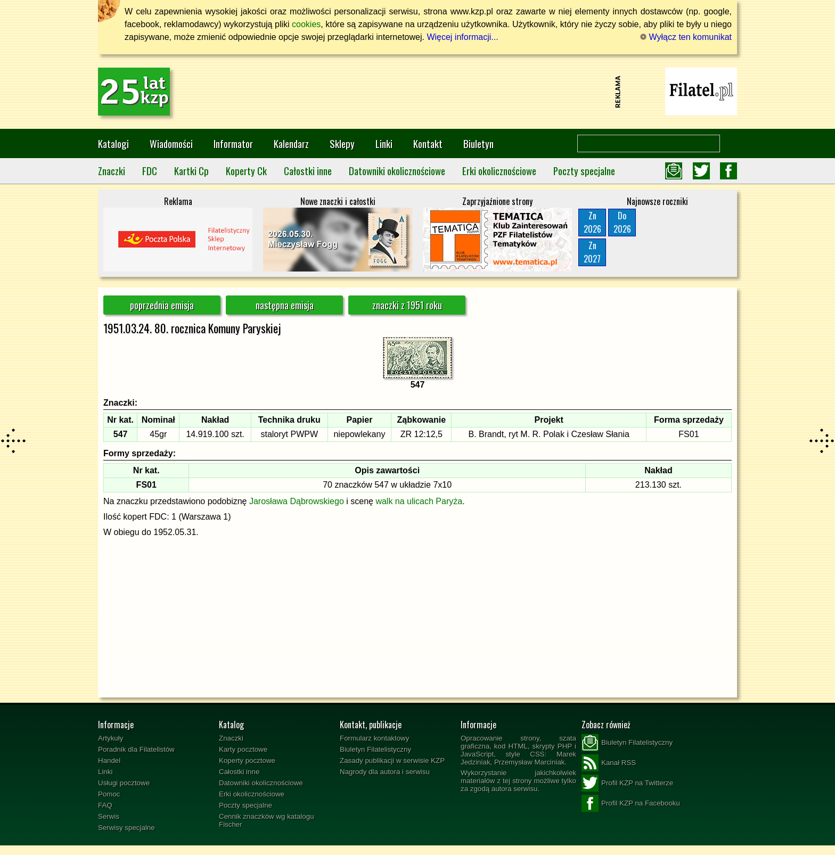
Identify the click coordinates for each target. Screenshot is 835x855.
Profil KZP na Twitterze (627, 783)
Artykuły (110, 738)
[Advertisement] (417, 92)
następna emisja (285, 305)
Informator (233, 143)
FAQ (105, 805)
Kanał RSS (609, 762)
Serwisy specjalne (126, 828)
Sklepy (342, 143)
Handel (109, 760)
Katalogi (113, 143)
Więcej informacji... (462, 37)
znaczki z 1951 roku (407, 305)
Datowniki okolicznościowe (397, 170)
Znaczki (111, 170)
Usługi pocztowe (124, 783)
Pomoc (109, 794)
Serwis (108, 816)
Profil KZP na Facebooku (631, 803)
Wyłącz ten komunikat (686, 37)
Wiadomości (171, 143)
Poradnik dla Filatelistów (136, 749)
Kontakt (428, 143)
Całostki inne (308, 170)
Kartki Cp (191, 170)
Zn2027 (592, 252)
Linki (383, 143)
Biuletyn (478, 143)
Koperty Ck (246, 170)
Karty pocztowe (243, 749)
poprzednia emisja (162, 305)
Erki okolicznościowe (499, 170)
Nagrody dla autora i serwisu (385, 772)
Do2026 (622, 222)
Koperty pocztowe (247, 760)
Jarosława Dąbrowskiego (296, 501)
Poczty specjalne (584, 170)
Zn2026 (592, 222)
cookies (306, 24)
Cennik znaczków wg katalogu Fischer (266, 820)
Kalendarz (291, 143)
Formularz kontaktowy (374, 738)
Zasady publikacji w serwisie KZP (392, 760)
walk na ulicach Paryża (418, 501)
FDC (149, 170)
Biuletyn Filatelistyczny (375, 749)
